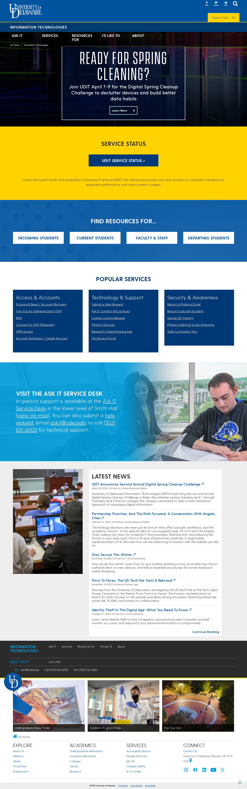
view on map (32, 415)
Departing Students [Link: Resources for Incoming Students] (208, 237)
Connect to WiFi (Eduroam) (35, 324)
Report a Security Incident (185, 311)
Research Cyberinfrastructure (112, 331)
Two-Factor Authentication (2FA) (39, 311)
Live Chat (54, 661)
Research (75, 771)
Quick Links (220, 17)
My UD (130, 761)
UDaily (17, 761)
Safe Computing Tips (182, 331)
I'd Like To (111, 36)
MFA (19, 318)
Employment (20, 771)
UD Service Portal (104, 338)
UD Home (15, 45)
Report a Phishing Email (183, 304)
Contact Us (190, 751)
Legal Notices (136, 786)
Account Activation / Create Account (42, 338)
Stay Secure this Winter (112, 554)
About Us (18, 751)
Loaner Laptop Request (108, 318)
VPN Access (24, 331)
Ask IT (17, 36)
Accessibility (150, 786)
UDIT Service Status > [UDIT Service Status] (123, 160)
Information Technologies (38, 27)
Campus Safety (135, 766)
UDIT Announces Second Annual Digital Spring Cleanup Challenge (146, 484)
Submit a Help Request (107, 304)
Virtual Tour (20, 766)
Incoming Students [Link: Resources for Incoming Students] (38, 237)
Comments (123, 786)
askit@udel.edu (68, 422)
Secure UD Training (180, 318)
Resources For (82, 38)
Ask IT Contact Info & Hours (111, 311)
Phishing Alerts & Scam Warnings (191, 324)
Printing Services (103, 324)
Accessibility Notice (138, 751)
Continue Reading (205, 632)
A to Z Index (133, 771)
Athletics (18, 756)
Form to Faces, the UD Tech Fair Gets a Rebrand (132, 580)
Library (74, 766)
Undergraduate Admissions (86, 751)
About (138, 36)
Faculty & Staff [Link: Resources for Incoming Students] (152, 237)
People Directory (136, 756)
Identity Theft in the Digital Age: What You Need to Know (140, 610)
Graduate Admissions (83, 756)
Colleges (75, 761)
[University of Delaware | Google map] (190, 761)
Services (50, 36)
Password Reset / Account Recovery (41, 304)
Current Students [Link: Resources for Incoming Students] (95, 237)
